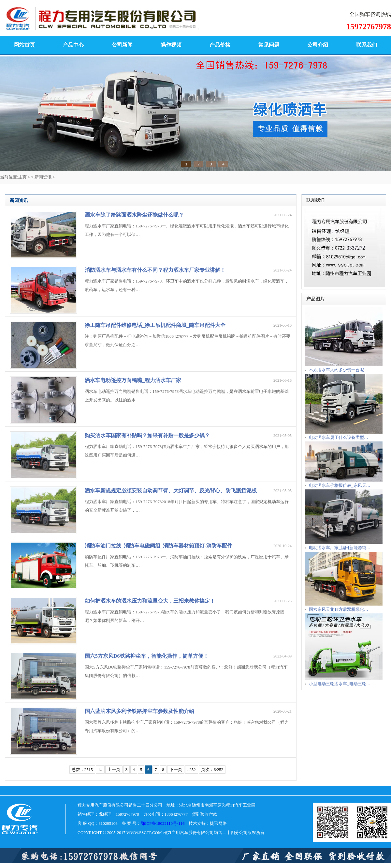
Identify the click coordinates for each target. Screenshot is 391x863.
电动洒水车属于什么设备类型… (338, 437)
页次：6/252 (212, 769)
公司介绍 (317, 45)
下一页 (175, 769)
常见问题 (268, 45)
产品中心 (73, 45)
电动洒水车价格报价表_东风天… (339, 485)
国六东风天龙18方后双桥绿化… (338, 609)
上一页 (114, 769)
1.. (100, 769)
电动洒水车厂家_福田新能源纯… (339, 547)
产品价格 (220, 45)
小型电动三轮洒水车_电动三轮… (339, 683)
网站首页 (24, 45)
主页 (22, 177)
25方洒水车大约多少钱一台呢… (338, 369)
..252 (191, 769)
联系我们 (366, 45)
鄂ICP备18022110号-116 (162, 823)
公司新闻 (122, 45)
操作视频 (171, 45)
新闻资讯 (43, 177)
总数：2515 (82, 769)
